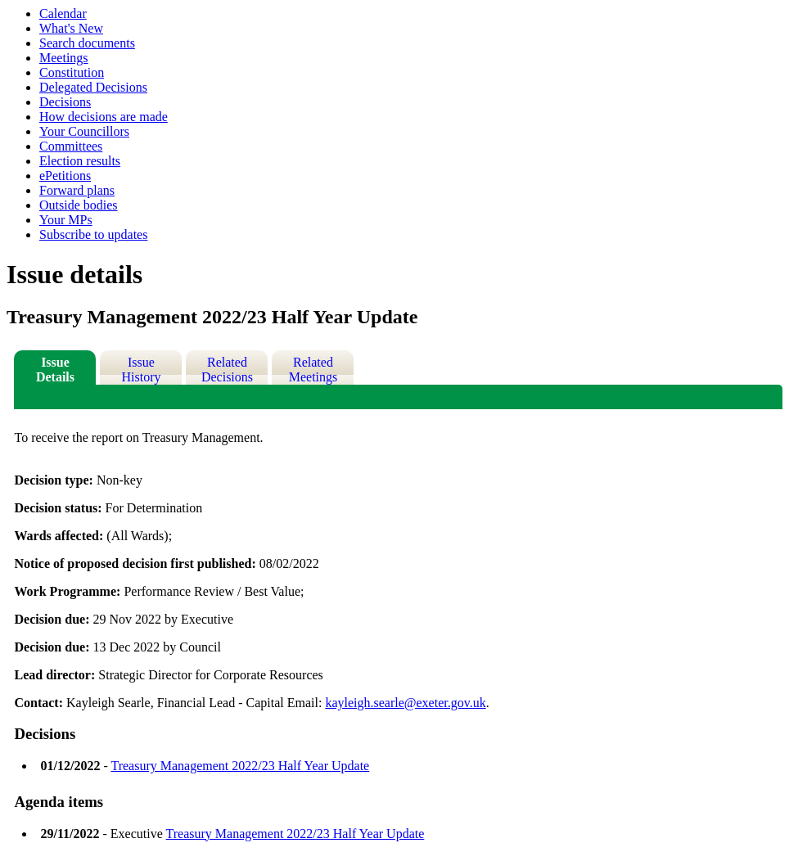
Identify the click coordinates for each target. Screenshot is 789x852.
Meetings (63, 58)
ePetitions (65, 176)
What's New (71, 28)
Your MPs (65, 220)
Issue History (140, 369)
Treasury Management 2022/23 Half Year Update (239, 766)
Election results (79, 161)
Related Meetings (313, 369)
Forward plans (77, 190)
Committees (70, 146)
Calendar (63, 13)
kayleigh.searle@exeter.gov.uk (405, 703)
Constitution (71, 72)
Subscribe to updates (93, 234)
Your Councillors (84, 131)
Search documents (87, 43)
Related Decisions (227, 369)
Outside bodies (78, 205)
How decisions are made (103, 117)
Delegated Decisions (93, 87)
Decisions (65, 102)
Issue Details (55, 369)
